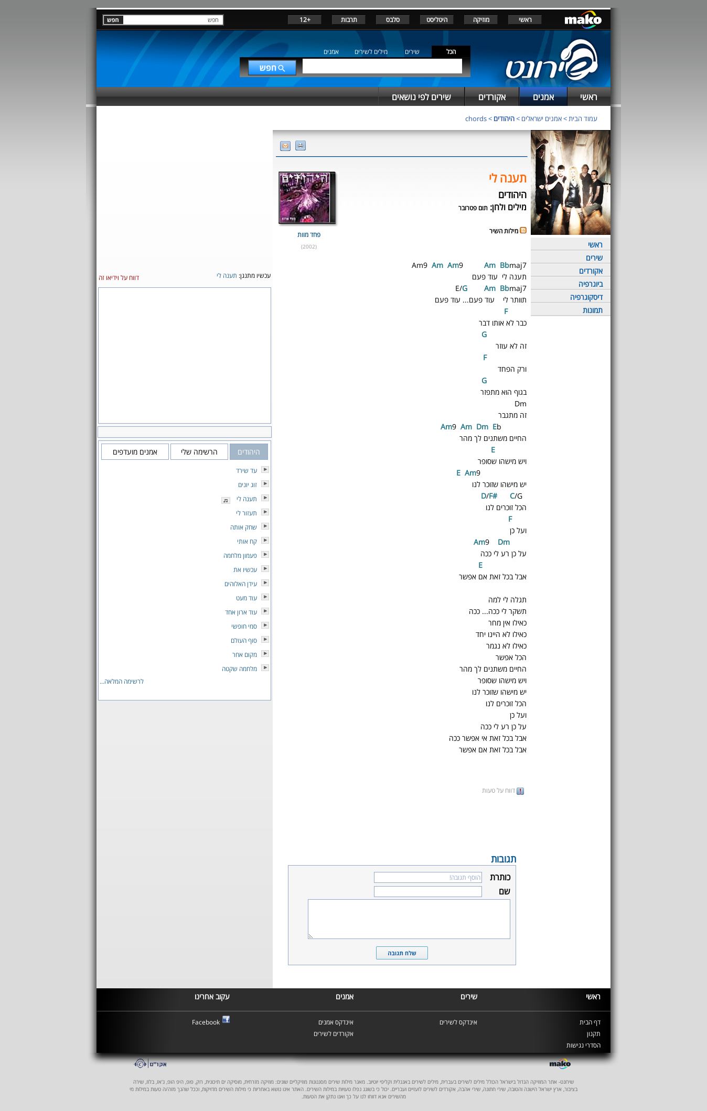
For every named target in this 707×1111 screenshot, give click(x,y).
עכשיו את (245, 569)
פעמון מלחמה (240, 555)
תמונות (593, 310)
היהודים (504, 118)
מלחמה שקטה (239, 668)
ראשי (525, 19)
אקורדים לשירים (334, 1033)
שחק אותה (243, 527)
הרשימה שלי (199, 452)
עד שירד (246, 470)
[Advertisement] (401, 823)
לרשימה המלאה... (122, 681)
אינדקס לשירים (458, 1022)
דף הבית (590, 1022)
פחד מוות (308, 234)
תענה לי (247, 498)
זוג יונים (247, 484)
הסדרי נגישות (583, 1045)
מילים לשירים (371, 51)
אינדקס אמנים (336, 1022)
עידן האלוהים (240, 583)
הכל (451, 51)
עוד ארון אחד (241, 612)
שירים (412, 51)
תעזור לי (246, 513)
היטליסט (436, 19)
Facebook (206, 1022)
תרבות (349, 19)
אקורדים (591, 271)
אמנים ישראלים (541, 118)
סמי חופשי (244, 626)
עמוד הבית (583, 118)
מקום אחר (244, 654)
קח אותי (247, 541)
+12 (304, 19)
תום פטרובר (473, 207)
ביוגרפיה (591, 284)
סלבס (393, 19)
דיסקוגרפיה (586, 297)
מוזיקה (481, 19)
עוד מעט (246, 598)
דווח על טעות (503, 790)
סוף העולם (244, 640)
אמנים (331, 51)
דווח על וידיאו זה (119, 277)
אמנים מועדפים (135, 452)
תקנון (594, 1033)
